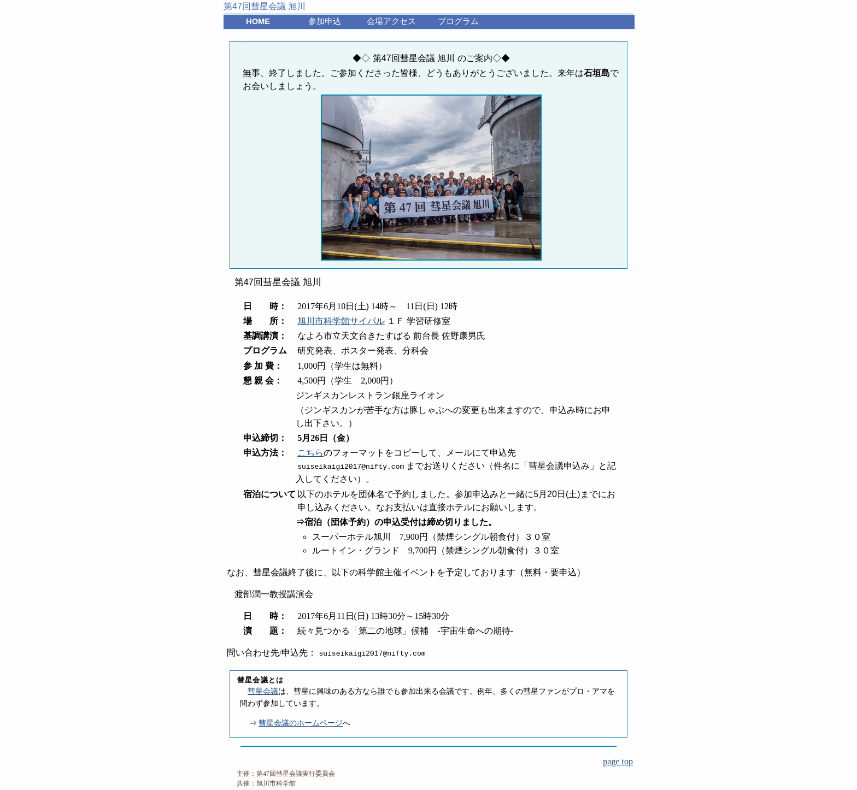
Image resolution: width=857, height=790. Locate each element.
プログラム (458, 21)
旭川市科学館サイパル (341, 321)
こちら (310, 452)
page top (618, 761)
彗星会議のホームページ (301, 722)
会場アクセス (391, 21)
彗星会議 (263, 691)
